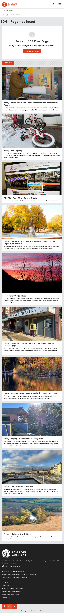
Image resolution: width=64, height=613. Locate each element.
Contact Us (6, 597)
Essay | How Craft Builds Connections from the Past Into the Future (24, 15)
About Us (5, 582)
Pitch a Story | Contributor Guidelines (14, 577)
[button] (53, 4)
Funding (11, 591)
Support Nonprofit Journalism (19, 574)
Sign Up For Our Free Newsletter (13, 571)
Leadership (5, 585)
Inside (10, 594)
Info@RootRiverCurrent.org (11, 566)
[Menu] (59, 4)
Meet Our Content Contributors (12, 588)
